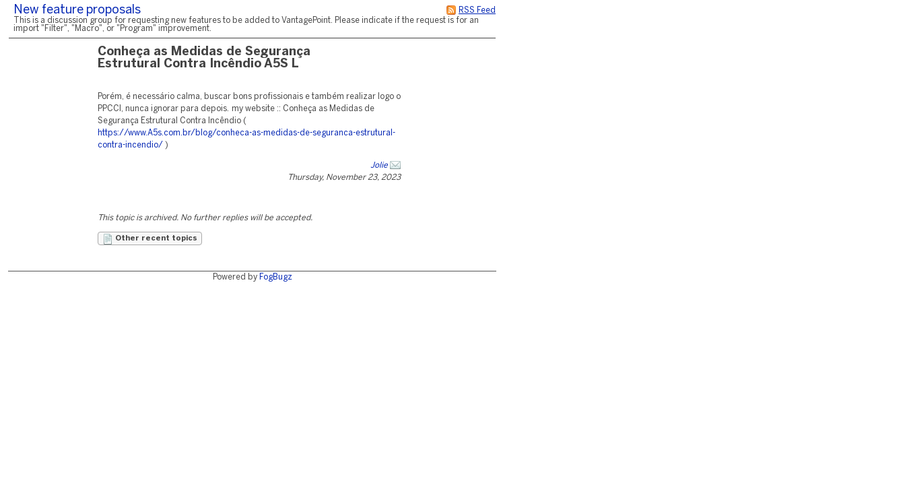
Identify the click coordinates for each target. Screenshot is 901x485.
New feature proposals (77, 10)
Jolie (379, 165)
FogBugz (275, 277)
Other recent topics (149, 239)
